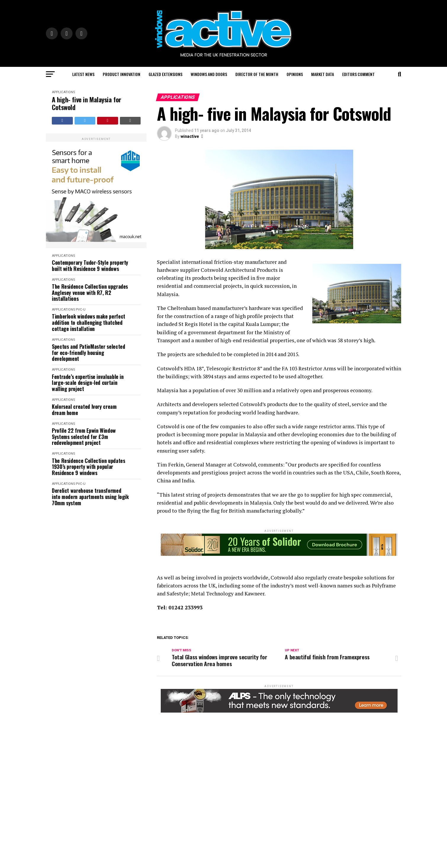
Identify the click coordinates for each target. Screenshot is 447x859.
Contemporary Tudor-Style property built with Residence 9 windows (90, 265)
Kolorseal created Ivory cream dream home (84, 409)
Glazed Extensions (165, 74)
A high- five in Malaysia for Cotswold (86, 103)
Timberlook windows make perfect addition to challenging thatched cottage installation (88, 322)
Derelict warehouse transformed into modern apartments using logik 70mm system (90, 496)
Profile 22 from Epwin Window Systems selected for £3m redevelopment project (84, 436)
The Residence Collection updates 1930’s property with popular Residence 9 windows (88, 467)
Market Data (322, 74)
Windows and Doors (209, 74)
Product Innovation (121, 74)
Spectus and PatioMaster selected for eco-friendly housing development (88, 352)
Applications (63, 92)
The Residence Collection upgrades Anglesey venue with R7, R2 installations (90, 292)
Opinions (295, 74)
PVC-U (81, 309)
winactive (190, 136)
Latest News (83, 74)
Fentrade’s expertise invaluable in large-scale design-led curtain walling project (88, 383)
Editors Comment (358, 74)
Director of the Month (256, 74)
